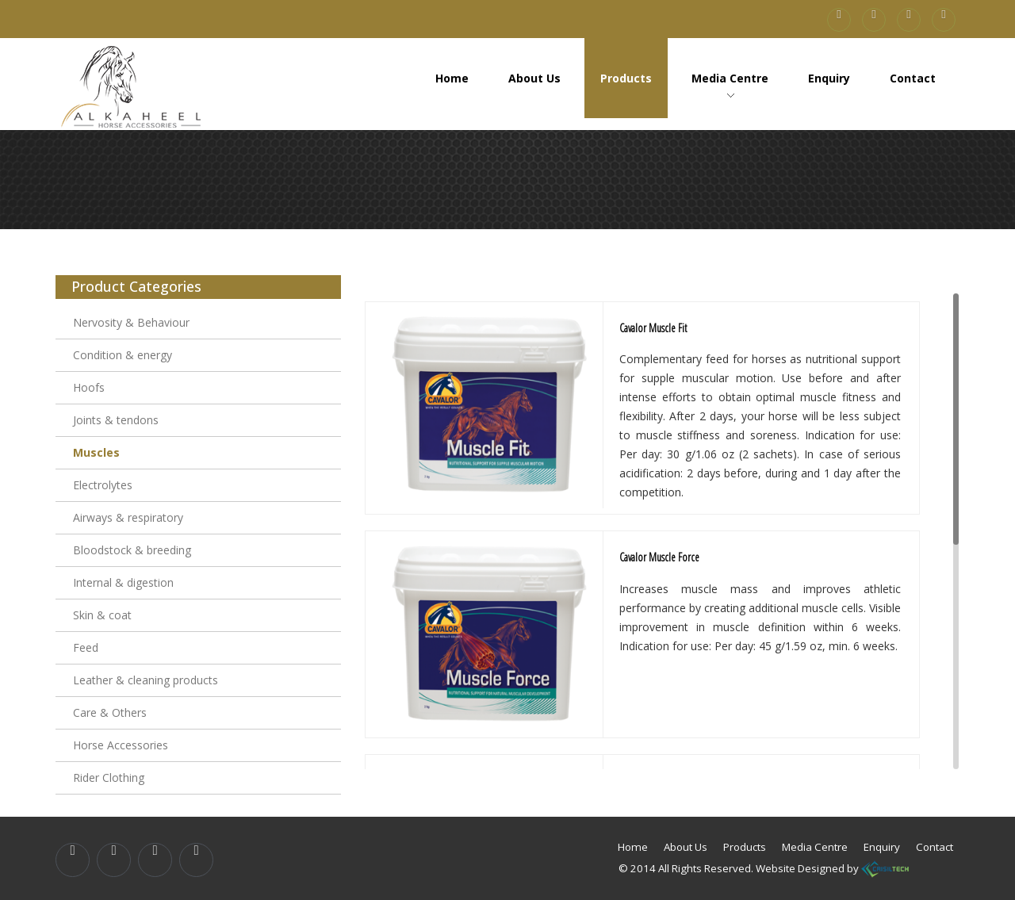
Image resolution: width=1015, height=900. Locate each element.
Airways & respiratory (128, 517)
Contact (913, 78)
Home (452, 78)
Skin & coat (102, 614)
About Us (534, 78)
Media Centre (729, 78)
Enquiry (829, 78)
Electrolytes (102, 484)
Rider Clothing (108, 777)
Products (626, 78)
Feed (85, 647)
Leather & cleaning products (145, 679)
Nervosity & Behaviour (131, 322)
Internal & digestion (123, 582)
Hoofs (89, 387)
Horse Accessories (120, 745)
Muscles (96, 452)
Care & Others (110, 712)
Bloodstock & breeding (132, 549)
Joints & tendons (116, 419)
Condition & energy (122, 354)
